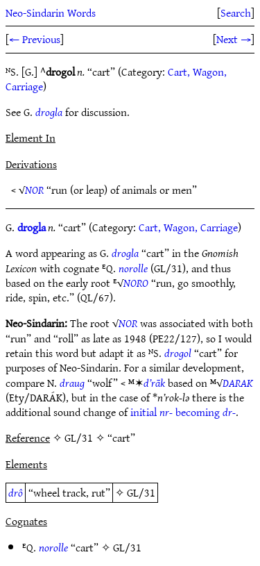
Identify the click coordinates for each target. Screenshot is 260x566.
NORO (135, 282)
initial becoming (183, 412)
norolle (133, 268)
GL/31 (141, 492)
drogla (48, 112)
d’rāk (154, 382)
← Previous (34, 39)
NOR (34, 189)
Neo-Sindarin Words (51, 12)
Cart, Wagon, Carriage (188, 227)
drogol (177, 353)
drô (15, 492)
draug (72, 382)
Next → (233, 39)
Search (235, 12)
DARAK (238, 382)
